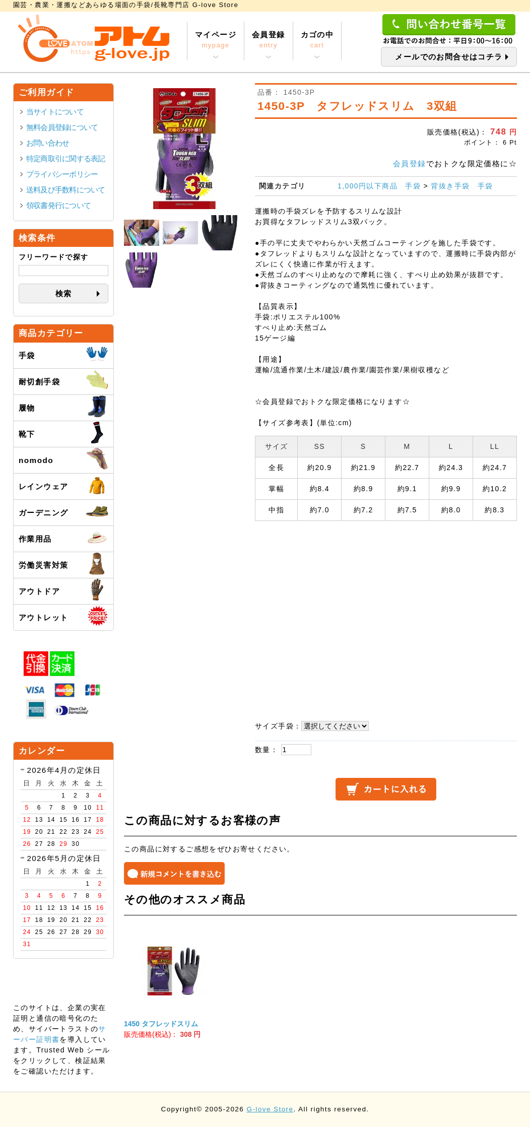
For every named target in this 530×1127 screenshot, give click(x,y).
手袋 (413, 186)
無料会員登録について (62, 127)
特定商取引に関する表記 (65, 158)
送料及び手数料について (65, 189)
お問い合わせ (47, 143)
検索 (63, 293)
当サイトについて (55, 111)
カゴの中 (317, 40)
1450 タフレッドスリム (161, 1024)
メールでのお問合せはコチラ (448, 56)
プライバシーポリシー (62, 174)
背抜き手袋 (450, 186)
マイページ (215, 40)
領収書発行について (58, 205)
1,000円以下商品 (368, 186)
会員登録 (268, 40)
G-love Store (269, 1109)
